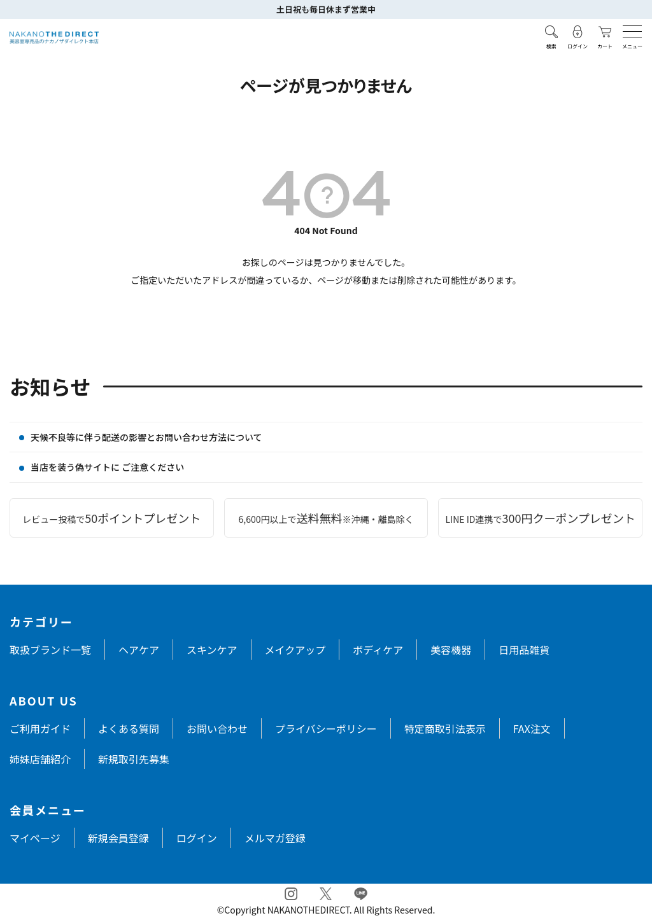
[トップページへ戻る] (54, 37)
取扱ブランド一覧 (50, 649)
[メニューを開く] (632, 31)
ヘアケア (138, 649)
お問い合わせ (217, 728)
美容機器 (450, 649)
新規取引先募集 (133, 759)
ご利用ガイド (40, 728)
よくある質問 (128, 728)
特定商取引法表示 (445, 728)
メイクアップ (295, 649)
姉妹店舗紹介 (40, 759)
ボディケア (378, 649)
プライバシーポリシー (326, 728)
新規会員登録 (118, 837)
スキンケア (212, 649)
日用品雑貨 (524, 649)
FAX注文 (532, 728)
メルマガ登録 (275, 837)
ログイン (196, 837)
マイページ (35, 837)
